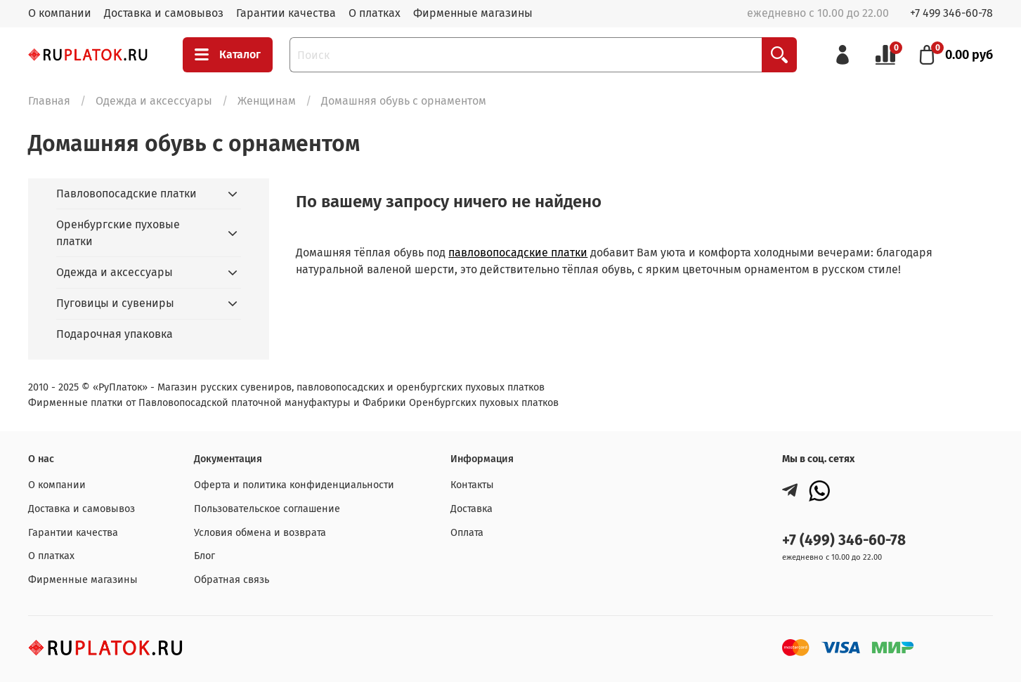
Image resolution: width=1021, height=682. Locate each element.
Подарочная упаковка (114, 334)
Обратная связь (231, 580)
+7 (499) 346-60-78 (844, 540)
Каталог (228, 55)
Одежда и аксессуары (154, 100)
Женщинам (267, 100)
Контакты (472, 485)
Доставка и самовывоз (163, 13)
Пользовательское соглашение (267, 509)
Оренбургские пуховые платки (118, 233)
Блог (204, 556)
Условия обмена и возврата (260, 533)
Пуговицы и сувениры (115, 303)
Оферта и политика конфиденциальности (294, 485)
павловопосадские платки (517, 252)
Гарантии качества (286, 13)
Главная (49, 100)
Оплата (466, 533)
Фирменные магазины (473, 13)
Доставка (471, 509)
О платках (375, 13)
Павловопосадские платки (126, 193)
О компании (59, 13)
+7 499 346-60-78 (951, 13)
